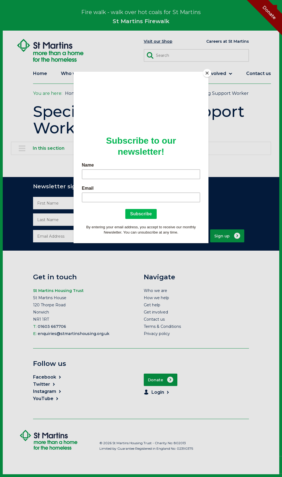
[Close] (207, 73)
